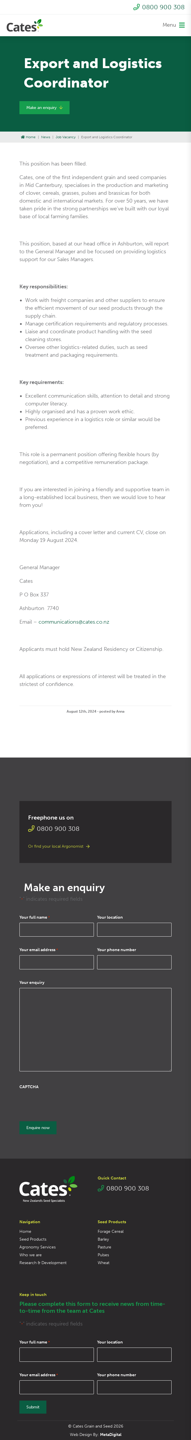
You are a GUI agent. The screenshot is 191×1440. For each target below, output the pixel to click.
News (45, 137)
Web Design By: (95, 1434)
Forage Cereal (110, 1231)
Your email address (38, 950)
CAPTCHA (29, 1086)
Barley (103, 1239)
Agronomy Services (37, 1247)
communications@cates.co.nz (74, 622)
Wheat (104, 1262)
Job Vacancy (66, 137)
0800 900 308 (159, 7)
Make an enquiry (44, 107)
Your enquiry (31, 982)
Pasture (104, 1247)
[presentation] (63, 1103)
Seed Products (32, 1239)
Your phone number (116, 949)
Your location (110, 917)
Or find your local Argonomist (59, 846)
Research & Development (43, 1262)
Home (28, 137)
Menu (174, 25)
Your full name (34, 917)
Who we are (30, 1255)
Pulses (103, 1255)
